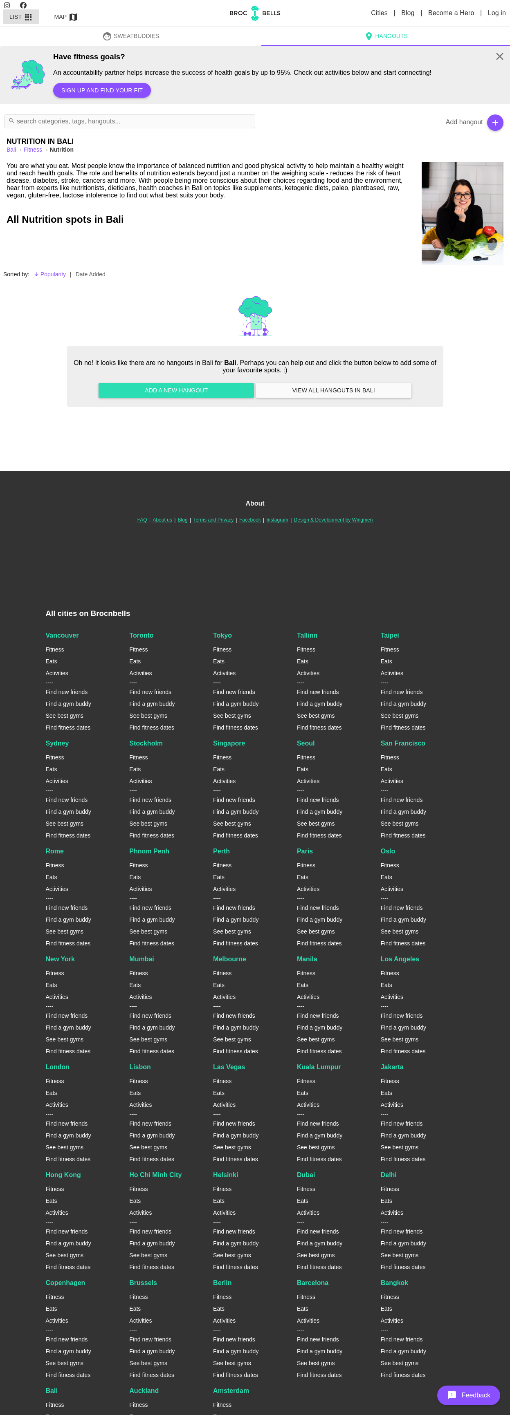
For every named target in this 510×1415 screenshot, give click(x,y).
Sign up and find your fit (102, 90)
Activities (57, 673)
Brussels (143, 1282)
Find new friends (67, 692)
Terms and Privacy (213, 520)
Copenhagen (65, 1282)
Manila (307, 959)
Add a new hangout (176, 390)
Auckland (144, 1390)
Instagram (277, 520)
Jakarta (392, 1066)
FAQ (142, 520)
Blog (408, 12)
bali (12, 149)
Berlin (222, 1282)
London (58, 1066)
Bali (52, 1390)
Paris (305, 851)
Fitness (34, 149)
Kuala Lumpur (319, 1066)
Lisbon (140, 1066)
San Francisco (403, 743)
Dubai (306, 1174)
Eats (51, 661)
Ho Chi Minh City (155, 1174)
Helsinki (225, 1174)
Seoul (306, 743)
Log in (497, 12)
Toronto (141, 635)
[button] (468, 1395)
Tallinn (307, 635)
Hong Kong (63, 1174)
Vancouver (62, 635)
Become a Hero (452, 12)
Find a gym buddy (68, 704)
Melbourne (229, 959)
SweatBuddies (130, 36)
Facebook (250, 520)
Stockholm (146, 743)
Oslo (388, 851)
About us (162, 520)
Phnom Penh (149, 851)
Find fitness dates (68, 727)
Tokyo (222, 635)
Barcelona (312, 1282)
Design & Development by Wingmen (333, 520)
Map (66, 16)
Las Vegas (229, 1066)
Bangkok (395, 1282)
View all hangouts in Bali (333, 390)
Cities (380, 12)
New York (60, 959)
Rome (55, 851)
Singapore (229, 743)
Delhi (389, 1174)
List (21, 16)
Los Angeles (400, 959)
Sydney (57, 743)
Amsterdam (231, 1390)
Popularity (50, 274)
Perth (221, 851)
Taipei (390, 635)
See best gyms (65, 715)
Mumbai (141, 959)
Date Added (91, 274)
